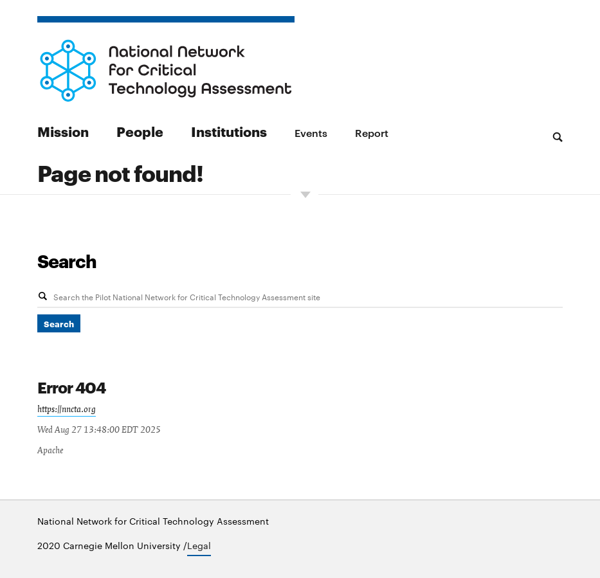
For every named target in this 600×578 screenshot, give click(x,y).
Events (311, 132)
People (139, 131)
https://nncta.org (66, 409)
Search (66, 260)
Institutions (229, 131)
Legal (199, 545)
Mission (63, 131)
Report (371, 132)
